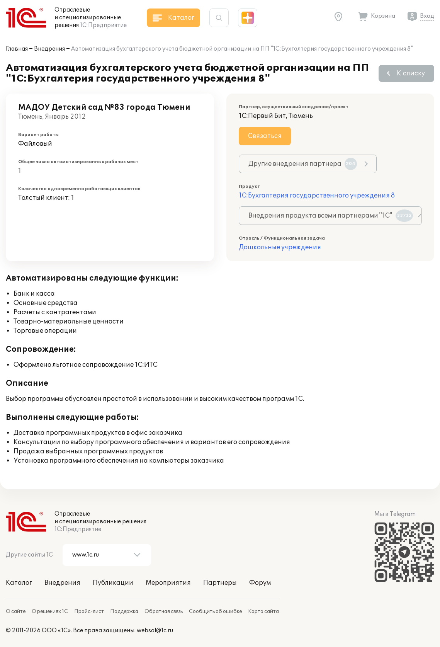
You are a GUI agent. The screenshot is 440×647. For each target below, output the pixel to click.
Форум (260, 583)
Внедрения (49, 49)
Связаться (265, 136)
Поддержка (124, 611)
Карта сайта (263, 611)
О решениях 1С (50, 611)
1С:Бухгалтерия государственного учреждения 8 (317, 195)
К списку (411, 73)
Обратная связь (163, 611)
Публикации (113, 583)
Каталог (19, 583)
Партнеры (220, 583)
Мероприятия (168, 583)
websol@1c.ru (155, 630)
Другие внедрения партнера (302, 164)
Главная (17, 49)
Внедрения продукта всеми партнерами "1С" (330, 215)
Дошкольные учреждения (280, 247)
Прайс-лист (89, 611)
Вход (427, 16)
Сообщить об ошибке (215, 611)
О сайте (15, 611)
